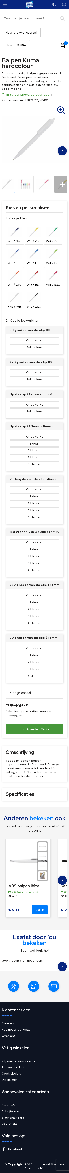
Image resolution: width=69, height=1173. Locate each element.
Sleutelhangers (13, 1118)
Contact (8, 1023)
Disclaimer (9, 1080)
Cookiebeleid (11, 1073)
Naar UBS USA (16, 45)
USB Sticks (10, 1124)
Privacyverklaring (14, 1067)
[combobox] (30, 18)
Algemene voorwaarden (19, 1061)
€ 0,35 (14, 910)
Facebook (12, 1149)
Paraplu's (9, 1105)
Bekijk (40, 910)
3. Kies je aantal (18, 693)
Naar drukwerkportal (21, 32)
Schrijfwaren (11, 1111)
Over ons (9, 1036)
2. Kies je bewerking (22, 320)
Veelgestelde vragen (17, 1029)
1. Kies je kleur (17, 218)
